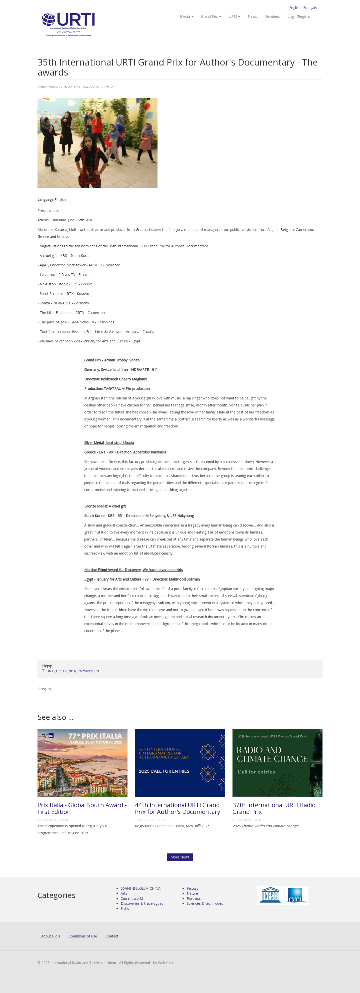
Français (310, 7)
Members (272, 16)
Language (46, 199)
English (294, 7)
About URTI (50, 936)
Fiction (126, 908)
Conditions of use (82, 936)
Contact (112, 936)
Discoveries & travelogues (142, 903)
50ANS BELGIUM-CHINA (140, 888)
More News (180, 857)
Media (187, 16)
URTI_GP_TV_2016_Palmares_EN (72, 671)
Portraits (194, 898)
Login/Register (299, 16)
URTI (234, 16)
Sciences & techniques (205, 903)
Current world (132, 898)
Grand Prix (211, 16)
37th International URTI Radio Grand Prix (274, 808)
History (192, 888)
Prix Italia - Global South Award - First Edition (82, 808)
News (252, 16)
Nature (192, 893)
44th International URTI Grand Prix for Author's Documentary (177, 808)
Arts (124, 893)
